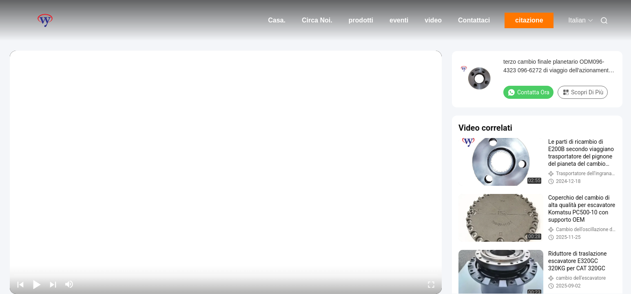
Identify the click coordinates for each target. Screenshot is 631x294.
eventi (399, 20)
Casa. (277, 20)
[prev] (20, 284)
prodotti (361, 20)
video (433, 20)
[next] (53, 284)
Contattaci (474, 20)
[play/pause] (37, 284)
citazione (529, 20)
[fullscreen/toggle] (431, 284)
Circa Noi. (317, 20)
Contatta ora (528, 92)
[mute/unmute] (69, 284)
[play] (226, 172)
